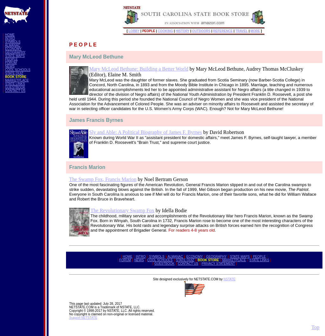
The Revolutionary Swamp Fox (122, 210)
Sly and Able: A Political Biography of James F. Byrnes (145, 132)
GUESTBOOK (15, 87)
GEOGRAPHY (15, 52)
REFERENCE (223, 31)
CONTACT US (15, 91)
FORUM (11, 63)
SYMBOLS (12, 42)
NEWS (10, 66)
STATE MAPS (15, 56)
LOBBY (134, 31)
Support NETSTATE (83, 317)
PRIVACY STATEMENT (218, 263)
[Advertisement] (28, 193)
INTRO (10, 38)
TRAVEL (241, 31)
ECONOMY (13, 49)
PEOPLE (11, 59)
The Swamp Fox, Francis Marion (102, 179)
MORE (255, 31)
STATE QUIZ (14, 73)
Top (315, 327)
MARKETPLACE (17, 80)
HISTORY (182, 31)
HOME (10, 35)
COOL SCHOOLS (17, 70)
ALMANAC (12, 45)
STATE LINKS (15, 84)
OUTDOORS (201, 31)
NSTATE (229, 279)
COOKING (165, 31)
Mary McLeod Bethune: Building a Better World (138, 69)
